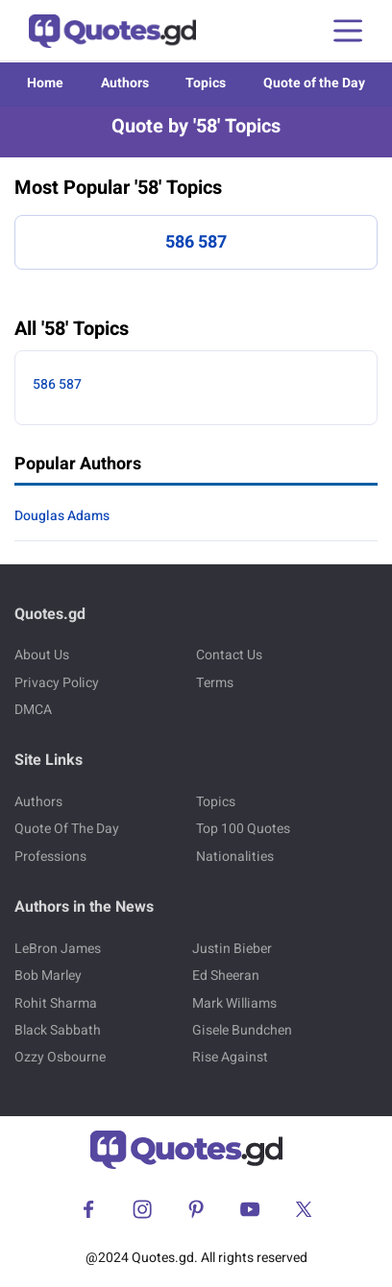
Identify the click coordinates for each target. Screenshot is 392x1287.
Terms (214, 683)
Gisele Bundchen (242, 1030)
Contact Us (229, 655)
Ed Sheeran (225, 975)
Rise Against (230, 1057)
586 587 (196, 242)
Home (45, 83)
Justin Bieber (232, 949)
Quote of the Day (314, 83)
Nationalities (235, 856)
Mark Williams (234, 1003)
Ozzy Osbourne (60, 1057)
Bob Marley (48, 975)
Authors (125, 83)
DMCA (33, 710)
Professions (50, 856)
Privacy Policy (56, 683)
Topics (205, 83)
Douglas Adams (62, 516)
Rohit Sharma (55, 1003)
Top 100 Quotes (243, 829)
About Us (41, 655)
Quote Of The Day (66, 829)
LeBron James (57, 949)
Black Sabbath (57, 1030)
